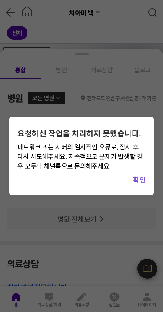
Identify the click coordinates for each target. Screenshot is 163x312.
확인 (139, 179)
